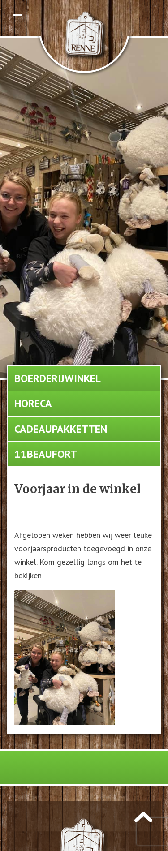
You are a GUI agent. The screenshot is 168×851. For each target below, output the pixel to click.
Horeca (33, 403)
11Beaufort (45, 454)
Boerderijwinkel (57, 378)
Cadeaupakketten (60, 429)
